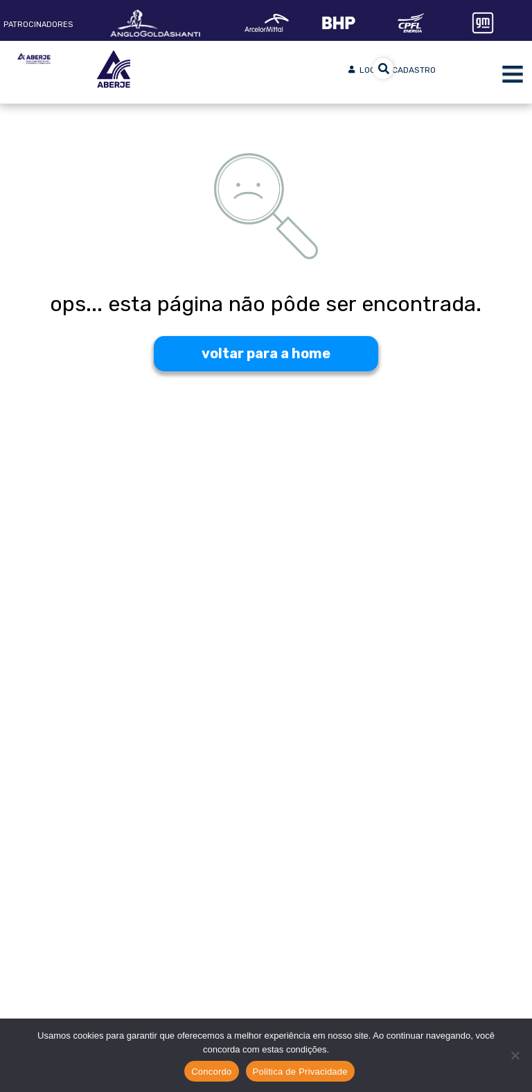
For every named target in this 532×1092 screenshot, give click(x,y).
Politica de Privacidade (300, 1071)
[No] (515, 1055)
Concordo (211, 1071)
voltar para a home (266, 353)
